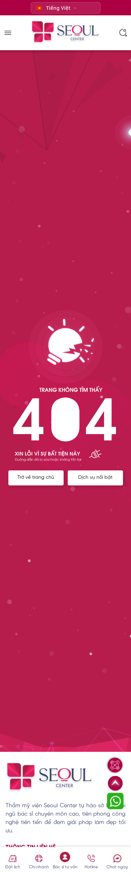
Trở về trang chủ (35, 477)
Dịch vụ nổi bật (95, 477)
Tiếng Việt (53, 8)
